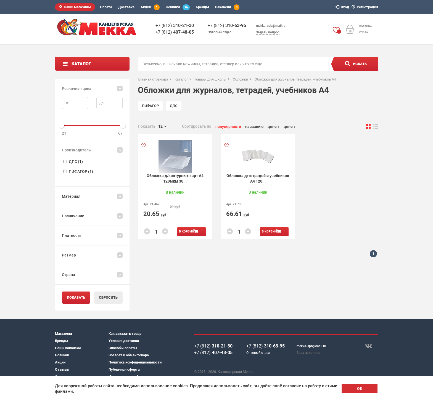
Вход (343, 7)
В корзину (187, 231)
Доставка (126, 7)
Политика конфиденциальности (135, 362)
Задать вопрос (267, 32)
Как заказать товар (125, 334)
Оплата (106, 7)
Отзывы (62, 369)
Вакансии (227, 7)
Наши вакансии (68, 348)
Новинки (178, 7)
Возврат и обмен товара (129, 355)
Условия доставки (124, 341)
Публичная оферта (124, 369)
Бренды (202, 7)
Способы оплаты (123, 348)
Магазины (63, 334)
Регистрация (365, 7)
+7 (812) (174, 25)
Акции (150, 7)
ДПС (173, 106)
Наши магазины (77, 7)
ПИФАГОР (150, 106)
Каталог (81, 63)
